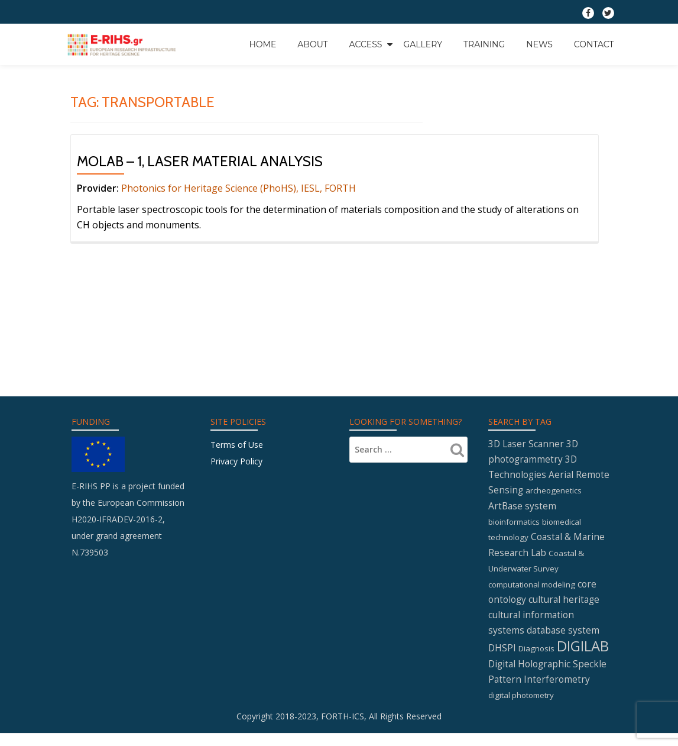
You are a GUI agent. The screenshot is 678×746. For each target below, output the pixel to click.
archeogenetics (553, 452)
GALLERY (422, 43)
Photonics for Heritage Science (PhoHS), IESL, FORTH (238, 188)
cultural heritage (563, 562)
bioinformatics (514, 484)
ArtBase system (522, 467)
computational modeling (531, 547)
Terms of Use (236, 404)
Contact (594, 43)
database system (563, 594)
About (312, 43)
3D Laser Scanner (526, 404)
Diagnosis (536, 613)
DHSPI (502, 612)
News (539, 43)
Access (365, 43)
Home (262, 43)
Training (484, 43)
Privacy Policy (236, 421)
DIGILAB (583, 610)
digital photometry (521, 660)
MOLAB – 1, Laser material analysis (200, 161)
